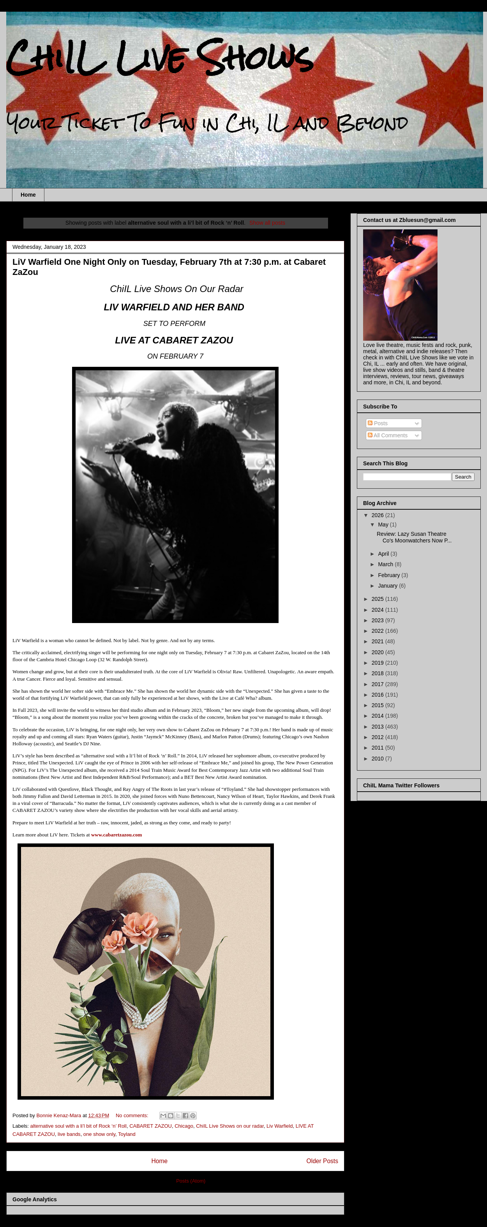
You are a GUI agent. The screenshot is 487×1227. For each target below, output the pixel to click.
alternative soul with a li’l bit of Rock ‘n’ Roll (78, 1126)
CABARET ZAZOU (150, 1126)
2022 (378, 631)
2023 (378, 620)
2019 (378, 663)
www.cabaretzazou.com (116, 835)
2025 (378, 599)
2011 (378, 748)
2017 (378, 684)
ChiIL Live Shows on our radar (230, 1126)
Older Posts (322, 1161)
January (388, 586)
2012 (378, 737)
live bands (69, 1134)
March (386, 564)
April (384, 554)
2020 (378, 652)
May (384, 524)
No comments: (133, 1115)
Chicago (184, 1126)
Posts (378, 423)
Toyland (127, 1134)
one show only (99, 1134)
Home (28, 195)
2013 (378, 727)
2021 (378, 641)
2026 (378, 515)
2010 (378, 758)
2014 (378, 716)
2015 (378, 705)
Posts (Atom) (190, 1181)
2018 (378, 673)
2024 (378, 610)
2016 (378, 695)
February (389, 575)
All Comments (388, 435)
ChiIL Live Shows (160, 57)
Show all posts (267, 223)
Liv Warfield (279, 1126)
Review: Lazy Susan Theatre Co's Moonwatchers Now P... (414, 537)
